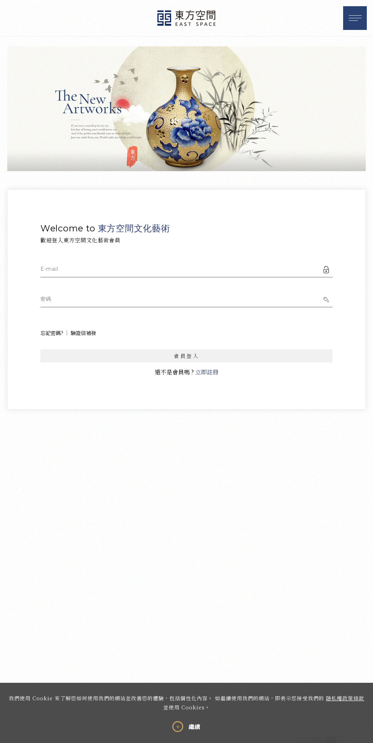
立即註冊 (207, 372)
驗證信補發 (83, 332)
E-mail (49, 269)
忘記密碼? (51, 332)
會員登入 (186, 355)
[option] (186, 108)
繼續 (194, 727)
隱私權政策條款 (345, 698)
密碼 (45, 299)
